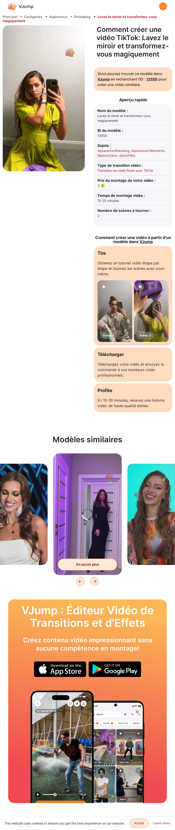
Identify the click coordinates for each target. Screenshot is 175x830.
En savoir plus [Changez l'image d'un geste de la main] (87, 564)
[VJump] (20, 6)
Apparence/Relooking (114, 151)
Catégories (33, 17)
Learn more (161, 823)
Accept (139, 823)
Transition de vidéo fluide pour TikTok (125, 170)
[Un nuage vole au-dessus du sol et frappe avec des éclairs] (62, 747)
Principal (10, 17)
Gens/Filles (127, 155)
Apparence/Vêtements (148, 151)
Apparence (58, 17)
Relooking (82, 17)
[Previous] (80, 581)
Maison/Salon (107, 155)
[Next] (94, 581)
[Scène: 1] (115, 311)
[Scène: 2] (151, 311)
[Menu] (163, 6)
